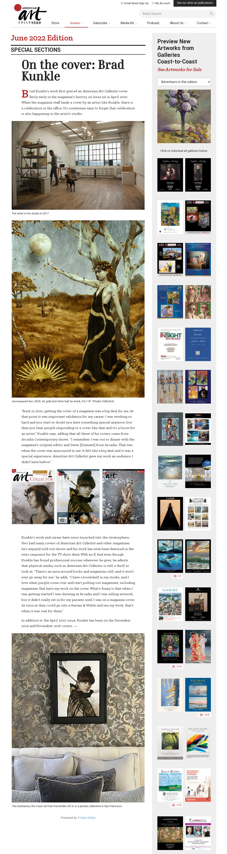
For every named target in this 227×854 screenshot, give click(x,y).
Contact (203, 23)
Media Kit (128, 23)
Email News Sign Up (134, 3)
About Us (177, 23)
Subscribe (100, 23)
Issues (75, 23)
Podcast (153, 23)
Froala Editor (86, 817)
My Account (161, 3)
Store (55, 23)
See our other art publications (195, 2)
